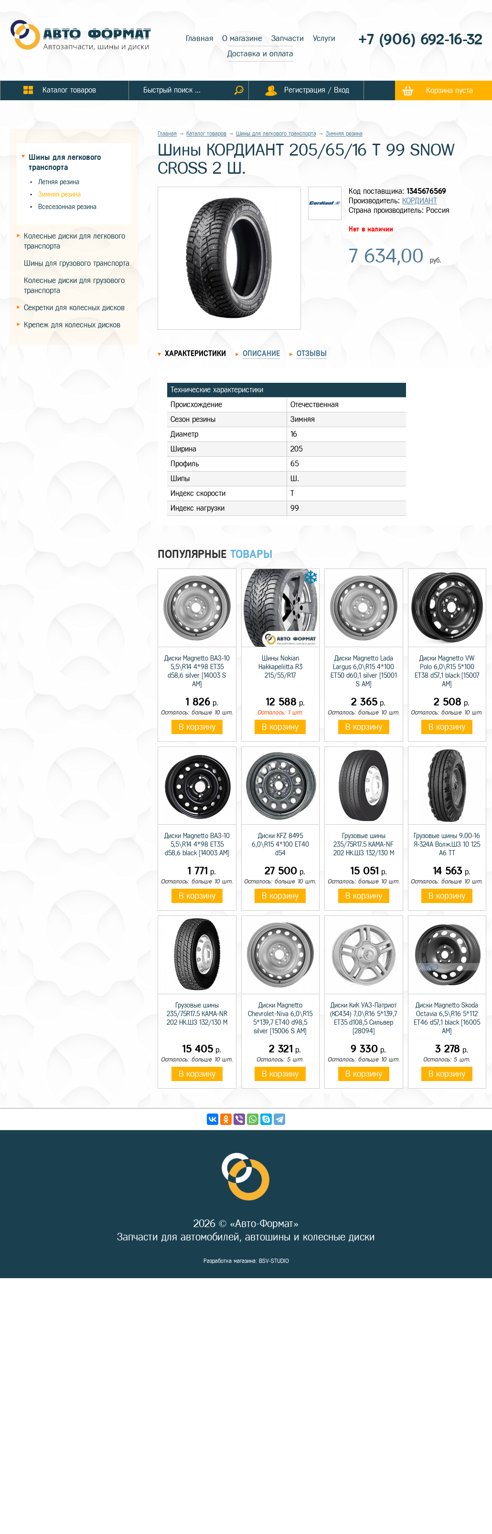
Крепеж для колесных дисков (72, 325)
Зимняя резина (59, 194)
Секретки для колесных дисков (74, 308)
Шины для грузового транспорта (76, 263)
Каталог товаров (206, 134)
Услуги (324, 38)
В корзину (197, 727)
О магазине (242, 38)
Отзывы (312, 353)
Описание (261, 353)
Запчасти (287, 38)
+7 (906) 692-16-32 (420, 39)
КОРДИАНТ (419, 201)
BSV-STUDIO (274, 1261)
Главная (199, 38)
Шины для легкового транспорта (276, 134)
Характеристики (195, 353)
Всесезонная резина (67, 206)
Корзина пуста (449, 90)
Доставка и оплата (260, 54)
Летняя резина (58, 182)
